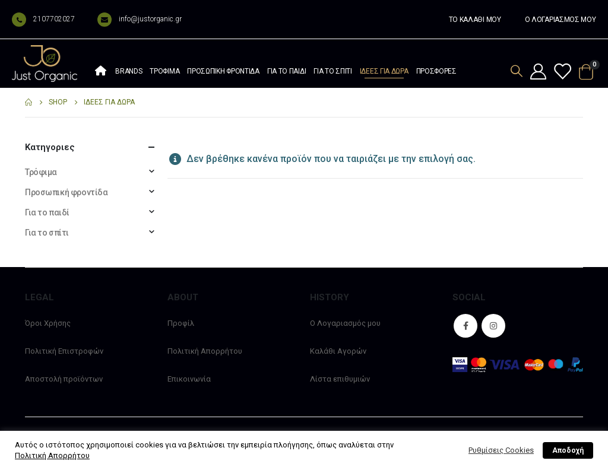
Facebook (465, 326)
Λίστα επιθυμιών (340, 378)
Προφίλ (180, 323)
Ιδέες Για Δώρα (384, 71)
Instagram (493, 326)
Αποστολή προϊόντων (64, 378)
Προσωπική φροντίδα (223, 71)
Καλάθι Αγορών (338, 351)
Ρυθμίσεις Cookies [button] (501, 450)
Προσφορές (436, 71)
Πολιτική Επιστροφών (64, 351)
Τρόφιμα (164, 71)
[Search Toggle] (516, 70)
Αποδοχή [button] (568, 450)
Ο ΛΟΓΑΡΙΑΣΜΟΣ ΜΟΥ (560, 19)
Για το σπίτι (333, 71)
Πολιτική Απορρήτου (204, 351)
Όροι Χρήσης (48, 323)
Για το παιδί (286, 71)
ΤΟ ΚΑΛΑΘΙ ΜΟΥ (475, 19)
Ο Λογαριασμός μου (345, 323)
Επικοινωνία (189, 378)
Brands (128, 71)
